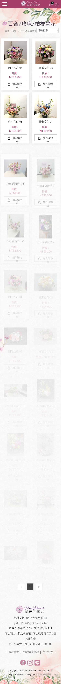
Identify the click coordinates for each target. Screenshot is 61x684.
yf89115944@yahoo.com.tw (30, 623)
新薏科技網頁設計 (43, 674)
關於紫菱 (14, 652)
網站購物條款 (31, 652)
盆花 (15, 31)
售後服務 (48, 652)
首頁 (7, 31)
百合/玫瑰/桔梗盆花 (29, 31)
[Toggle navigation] (4, 4)
